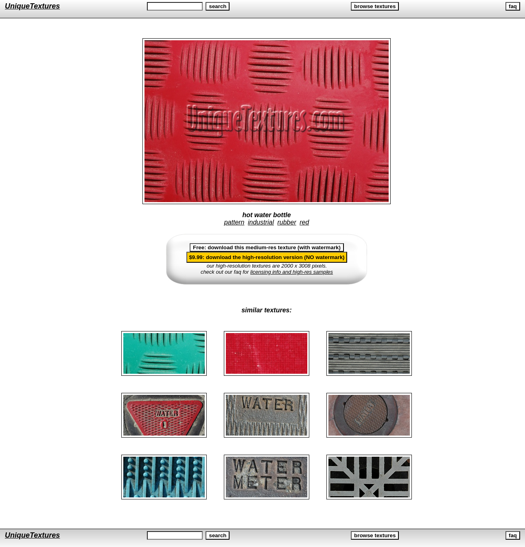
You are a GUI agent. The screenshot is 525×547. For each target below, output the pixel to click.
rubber (286, 222)
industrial (261, 222)
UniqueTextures (32, 6)
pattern (234, 222)
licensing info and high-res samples (291, 272)
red (304, 222)
